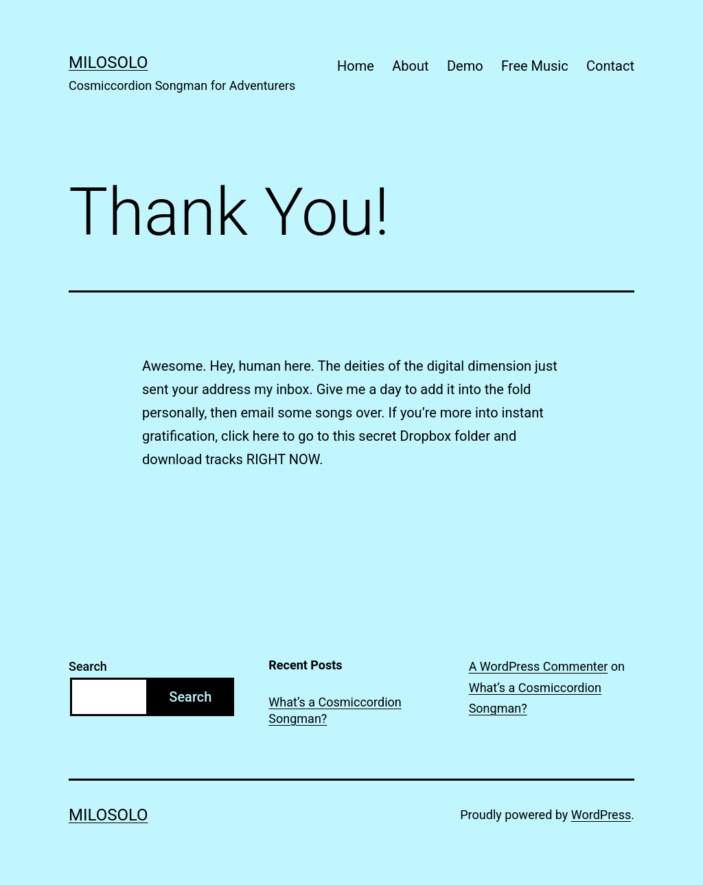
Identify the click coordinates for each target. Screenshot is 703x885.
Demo (465, 66)
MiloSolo (108, 62)
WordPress (601, 814)
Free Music (534, 66)
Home (355, 66)
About (410, 66)
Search (88, 666)
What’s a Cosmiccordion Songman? (334, 710)
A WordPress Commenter (538, 666)
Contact (610, 66)
